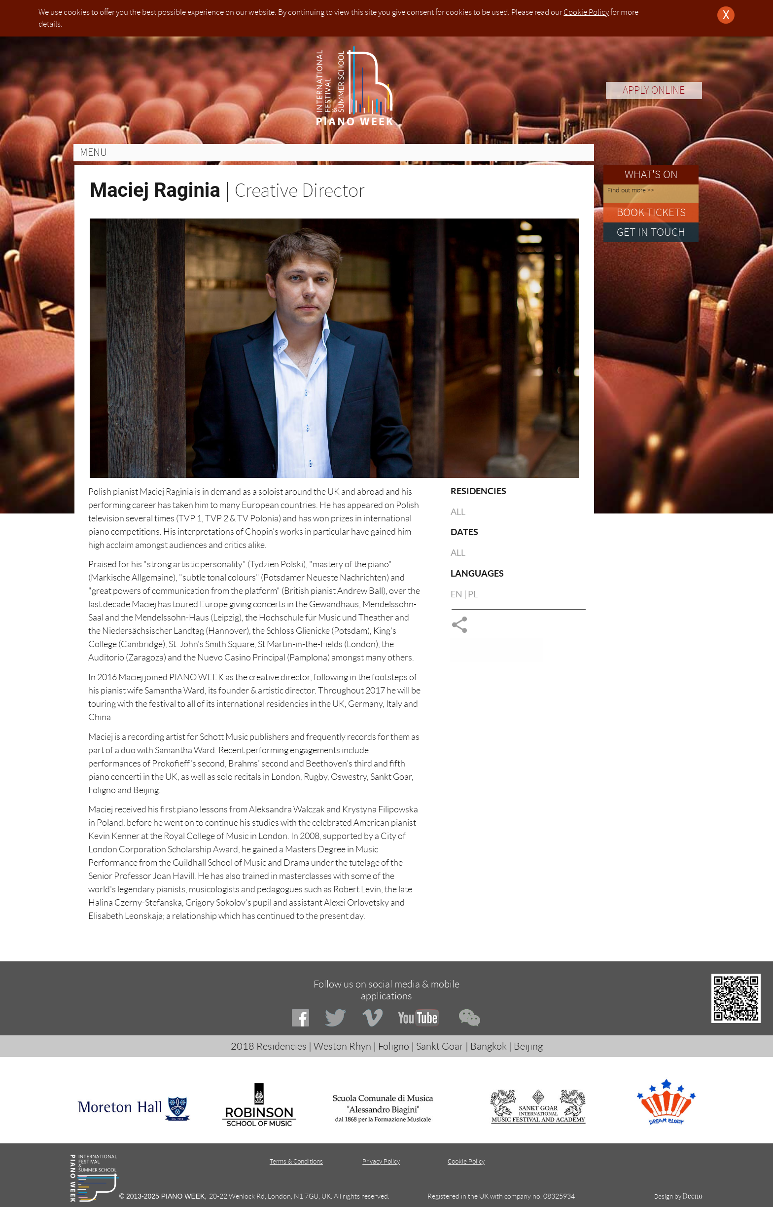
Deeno (693, 1196)
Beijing (528, 1046)
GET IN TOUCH (651, 232)
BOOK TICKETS (651, 212)
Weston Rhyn (342, 1046)
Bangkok (488, 1046)
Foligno (393, 1046)
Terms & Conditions (296, 1161)
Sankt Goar (439, 1046)
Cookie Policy (586, 12)
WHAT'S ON (651, 174)
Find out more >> (630, 190)
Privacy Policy (381, 1161)
